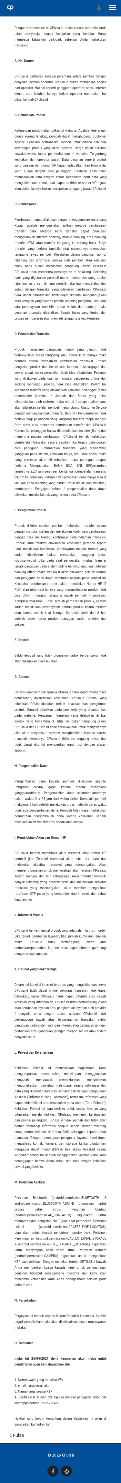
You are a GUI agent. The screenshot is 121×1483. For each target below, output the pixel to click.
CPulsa (68, 1455)
